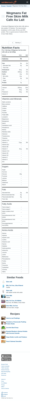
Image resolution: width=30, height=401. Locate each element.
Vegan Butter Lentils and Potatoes (16, 337)
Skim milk (9, 281)
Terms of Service (5, 388)
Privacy (3, 384)
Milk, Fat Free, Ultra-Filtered (14, 285)
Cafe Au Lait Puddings (13, 318)
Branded (9, 6)
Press (2, 381)
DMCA (2, 386)
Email (3, 396)
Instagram (4, 394)
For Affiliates (4, 383)
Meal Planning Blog (5, 371)
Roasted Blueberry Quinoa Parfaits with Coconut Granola (16, 332)
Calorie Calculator (5, 366)
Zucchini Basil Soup (12, 327)
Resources (3, 375)
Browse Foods (4, 364)
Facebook (4, 392)
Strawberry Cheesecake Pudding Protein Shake (16, 322)
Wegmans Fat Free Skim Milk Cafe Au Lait (17, 16)
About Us (3, 379)
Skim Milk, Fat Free (12, 305)
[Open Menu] (27, 2)
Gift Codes (3, 373)
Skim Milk (9, 295)
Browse (3, 6)
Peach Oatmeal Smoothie (14, 341)
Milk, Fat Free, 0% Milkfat (13, 300)
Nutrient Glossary (5, 369)
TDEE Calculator (5, 368)
